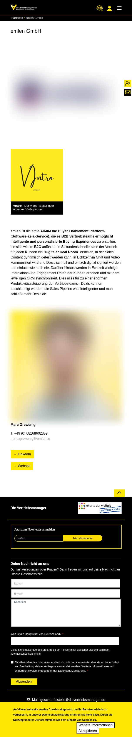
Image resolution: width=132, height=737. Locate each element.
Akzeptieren (88, 732)
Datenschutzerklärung (71, 670)
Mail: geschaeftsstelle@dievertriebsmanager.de (66, 700)
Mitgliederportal (109, 8)
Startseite (17, 17)
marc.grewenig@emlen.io (30, 438)
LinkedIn (24, 454)
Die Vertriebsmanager (29, 508)
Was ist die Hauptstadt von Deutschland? (36, 634)
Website (24, 466)
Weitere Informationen (96, 726)
